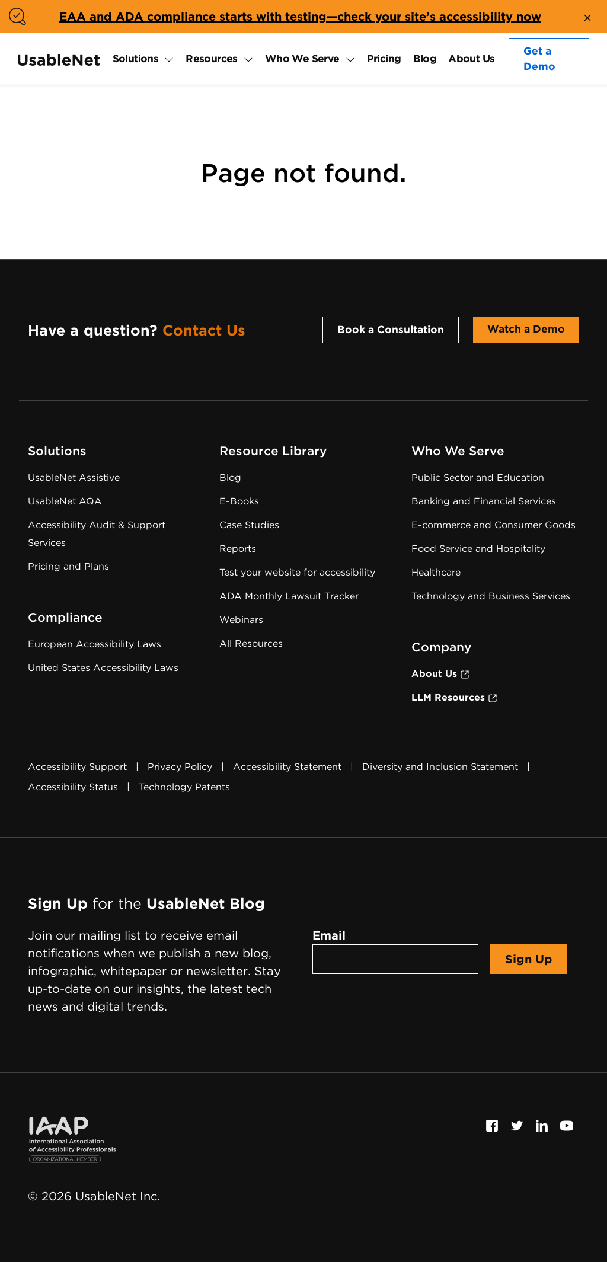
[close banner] (587, 16)
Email (329, 935)
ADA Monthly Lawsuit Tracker (289, 596)
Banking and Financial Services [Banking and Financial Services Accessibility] (483, 501)
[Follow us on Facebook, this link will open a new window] (492, 1124)
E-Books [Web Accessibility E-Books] (239, 501)
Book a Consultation (390, 329)
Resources (212, 58)
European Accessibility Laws (94, 644)
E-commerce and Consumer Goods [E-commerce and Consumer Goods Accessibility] (493, 525)
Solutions (136, 58)
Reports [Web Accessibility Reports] (237, 548)
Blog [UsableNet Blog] (230, 477)
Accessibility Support (77, 766)
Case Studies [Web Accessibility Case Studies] (249, 525)
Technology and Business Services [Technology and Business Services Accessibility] (490, 596)
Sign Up (528, 959)
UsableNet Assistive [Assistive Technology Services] (74, 477)
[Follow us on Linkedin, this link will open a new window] (541, 1124)
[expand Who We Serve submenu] (347, 59)
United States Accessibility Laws (103, 667)
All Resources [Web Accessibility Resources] (251, 643)
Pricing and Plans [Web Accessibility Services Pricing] (68, 566)
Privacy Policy (180, 766)
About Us (471, 58)
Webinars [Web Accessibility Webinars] (241, 619)
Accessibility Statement (287, 766)
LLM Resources (454, 697)
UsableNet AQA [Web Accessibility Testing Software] (65, 501)
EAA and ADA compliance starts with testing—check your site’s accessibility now (300, 16)
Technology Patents (184, 787)
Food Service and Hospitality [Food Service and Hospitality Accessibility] (478, 548)
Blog (425, 58)
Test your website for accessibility (297, 572)
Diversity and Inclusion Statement (440, 766)
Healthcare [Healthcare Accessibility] (436, 572)
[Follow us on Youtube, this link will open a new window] (566, 1124)
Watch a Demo (526, 328)
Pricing (384, 58)
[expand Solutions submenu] (166, 59)
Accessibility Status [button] (73, 787)
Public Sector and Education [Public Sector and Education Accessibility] (477, 477)
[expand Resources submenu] (245, 59)
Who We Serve (302, 58)
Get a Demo (539, 58)
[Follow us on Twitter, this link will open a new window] (516, 1124)
